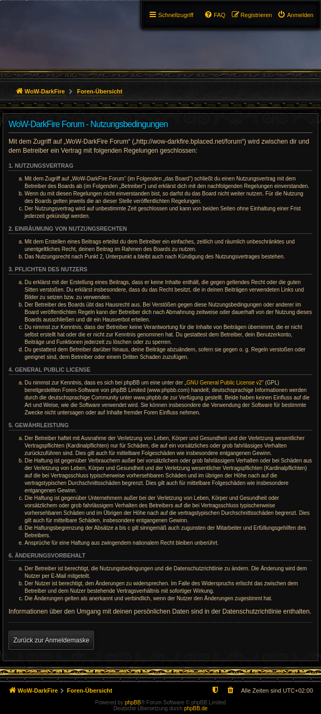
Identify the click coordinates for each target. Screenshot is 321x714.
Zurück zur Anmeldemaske (51, 640)
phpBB (133, 702)
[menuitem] (295, 15)
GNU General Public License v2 (224, 383)
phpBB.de (196, 708)
